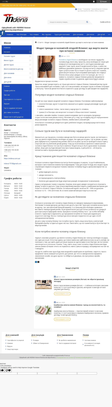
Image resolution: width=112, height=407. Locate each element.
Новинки (10, 34)
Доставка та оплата (11, 112)
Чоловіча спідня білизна (68, 60)
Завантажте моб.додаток (13, 117)
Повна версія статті (62, 294)
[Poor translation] (8, 370)
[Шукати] (87, 22)
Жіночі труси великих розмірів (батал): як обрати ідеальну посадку (79, 280)
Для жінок (90, 34)
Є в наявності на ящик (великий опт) (92, 344)
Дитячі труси (9, 65)
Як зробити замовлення (67, 340)
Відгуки (6, 104)
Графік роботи (9, 90)
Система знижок (90, 340)
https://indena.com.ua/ (12, 158)
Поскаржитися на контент (65, 357)
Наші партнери (12, 349)
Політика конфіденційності (84, 357)
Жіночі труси (8, 60)
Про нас (7, 95)
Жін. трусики (46, 34)
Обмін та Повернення (40, 343)
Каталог (7, 52)
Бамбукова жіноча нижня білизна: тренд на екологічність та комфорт (79, 306)
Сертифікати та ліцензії (13, 99)
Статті (40, 42)
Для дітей (101, 34)
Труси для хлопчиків (62, 34)
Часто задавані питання (13, 108)
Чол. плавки (34, 34)
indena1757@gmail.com (12, 164)
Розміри (36, 340)
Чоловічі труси (9, 56)
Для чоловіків (78, 34)
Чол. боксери (21, 34)
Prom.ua (67, 355)
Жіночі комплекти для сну (13, 69)
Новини (7, 86)
